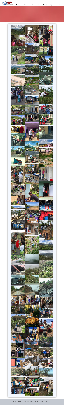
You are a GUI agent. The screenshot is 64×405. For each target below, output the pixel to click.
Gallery (58, 5)
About (18, 5)
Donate (26, 5)
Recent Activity (47, 5)
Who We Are (35, 5)
